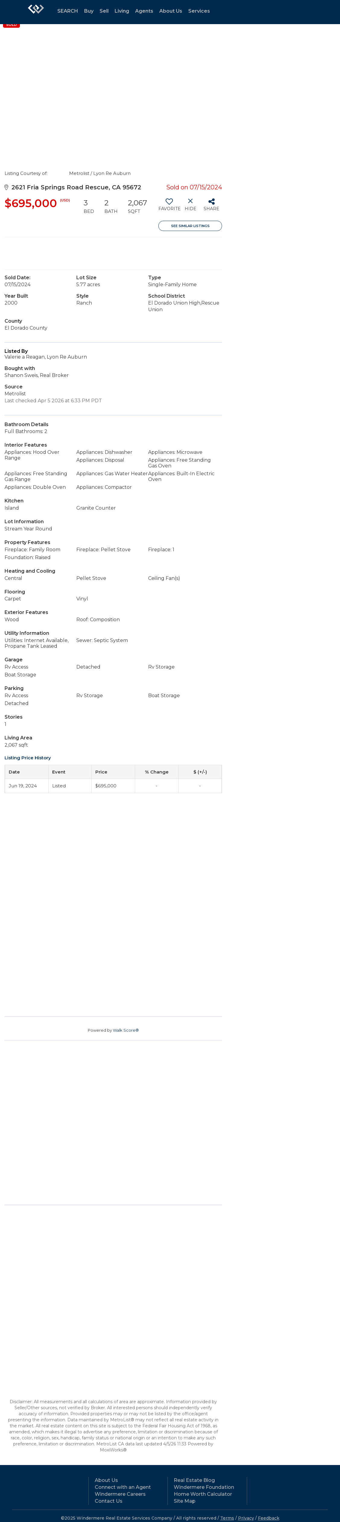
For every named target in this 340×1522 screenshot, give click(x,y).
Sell (104, 11)
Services (199, 11)
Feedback (268, 1518)
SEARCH (67, 11)
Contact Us (108, 1501)
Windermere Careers (120, 1494)
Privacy (246, 1518)
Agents (144, 11)
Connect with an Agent (123, 1487)
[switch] (169, 207)
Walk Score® (126, 1030)
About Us (170, 11)
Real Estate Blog (194, 1480)
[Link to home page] (36, 12)
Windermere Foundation (204, 1487)
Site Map (184, 1501)
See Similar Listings (190, 226)
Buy (89, 11)
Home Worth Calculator (203, 1494)
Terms (227, 1518)
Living (122, 11)
